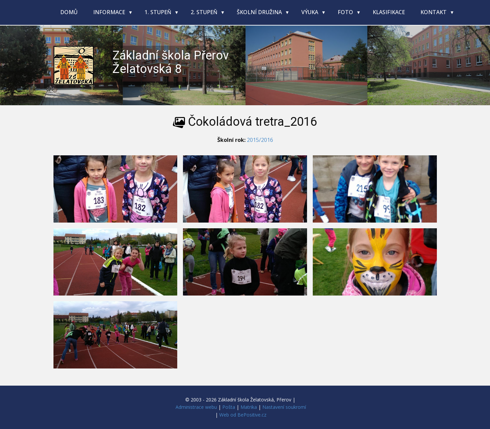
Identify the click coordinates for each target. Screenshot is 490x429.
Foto (346, 12)
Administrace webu (196, 407)
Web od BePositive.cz (242, 415)
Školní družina (260, 12)
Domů (69, 12)
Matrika (248, 407)
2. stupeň (205, 12)
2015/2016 (260, 140)
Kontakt (434, 12)
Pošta (228, 407)
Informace (109, 12)
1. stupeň (159, 12)
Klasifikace (389, 12)
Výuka (310, 12)
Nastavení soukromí (284, 407)
